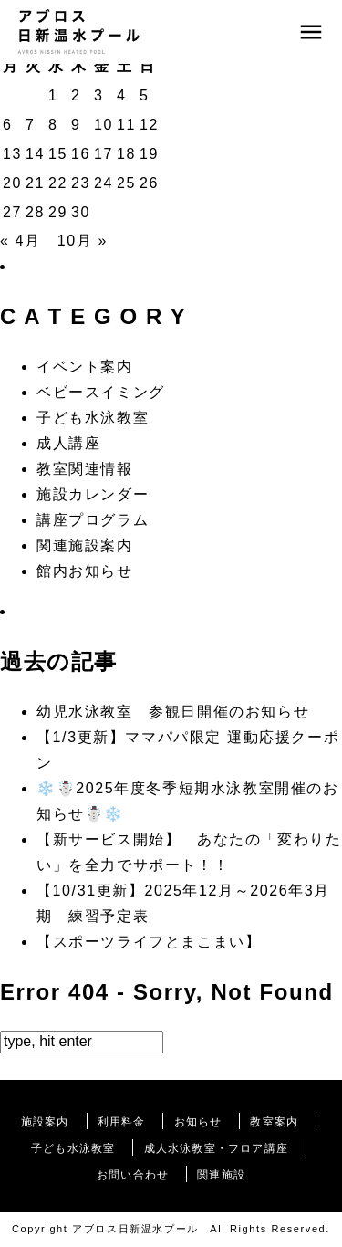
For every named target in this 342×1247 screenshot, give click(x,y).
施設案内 (45, 1122)
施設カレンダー (92, 494)
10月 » (82, 240)
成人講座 (68, 443)
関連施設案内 (84, 545)
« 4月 (20, 240)
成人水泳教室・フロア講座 (216, 1148)
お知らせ (198, 1122)
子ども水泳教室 (92, 417)
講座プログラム (92, 520)
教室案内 (274, 1122)
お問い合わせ (133, 1174)
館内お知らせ (84, 571)
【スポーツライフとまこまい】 (148, 941)
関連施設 (221, 1174)
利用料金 (122, 1122)
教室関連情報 (84, 469)
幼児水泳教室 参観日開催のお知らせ (172, 711)
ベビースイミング (100, 392)
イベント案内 (84, 366)
